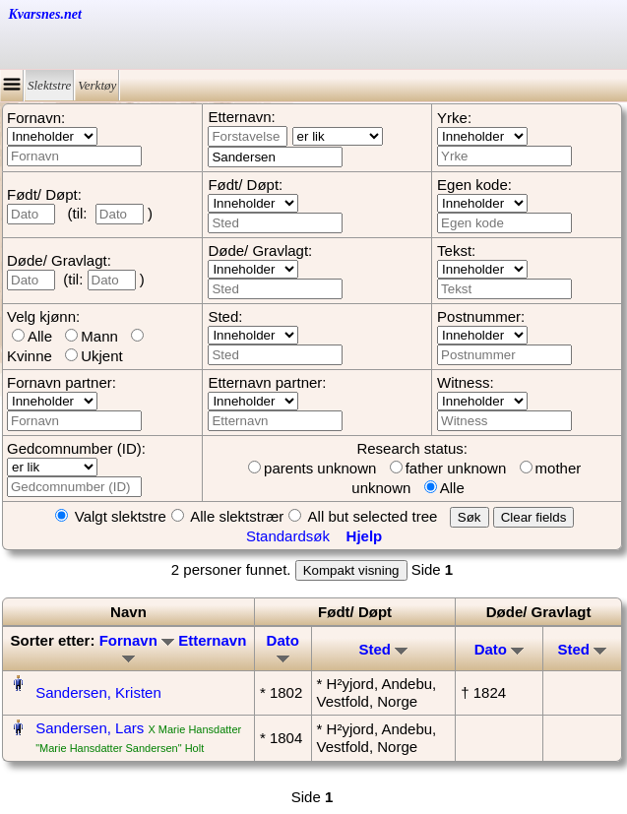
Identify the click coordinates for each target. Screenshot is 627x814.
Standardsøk (288, 536)
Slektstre (49, 85)
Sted (383, 649)
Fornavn (136, 640)
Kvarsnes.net (45, 14)
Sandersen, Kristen (98, 692)
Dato (283, 647)
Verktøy (97, 85)
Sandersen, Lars (89, 728)
